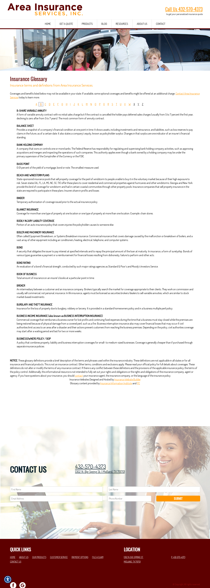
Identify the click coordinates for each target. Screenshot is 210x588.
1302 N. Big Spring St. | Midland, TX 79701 (100, 460)
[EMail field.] (56, 487)
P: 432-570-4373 (178, 545)
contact (79, 401)
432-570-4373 (90, 455)
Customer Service (59, 545)
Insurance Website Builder (127, 405)
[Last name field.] (154, 478)
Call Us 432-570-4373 (184, 9)
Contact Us (15, 550)
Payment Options (80, 545)
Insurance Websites (79, 405)
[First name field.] (56, 478)
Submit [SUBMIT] (178, 487)
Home (12, 545)
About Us (23, 545)
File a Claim (97, 545)
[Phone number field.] (129, 487)
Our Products (39, 545)
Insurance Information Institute (116, 408)
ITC (138, 408)
